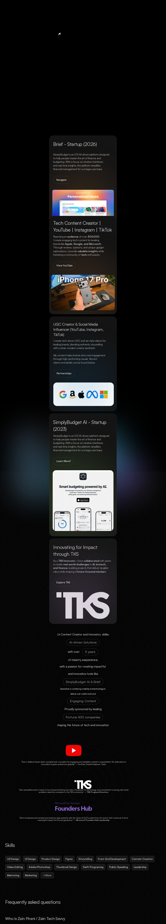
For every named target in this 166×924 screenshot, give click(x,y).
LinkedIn (135, 909)
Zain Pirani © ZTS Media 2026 (18, 909)
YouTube (157, 909)
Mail (146, 909)
